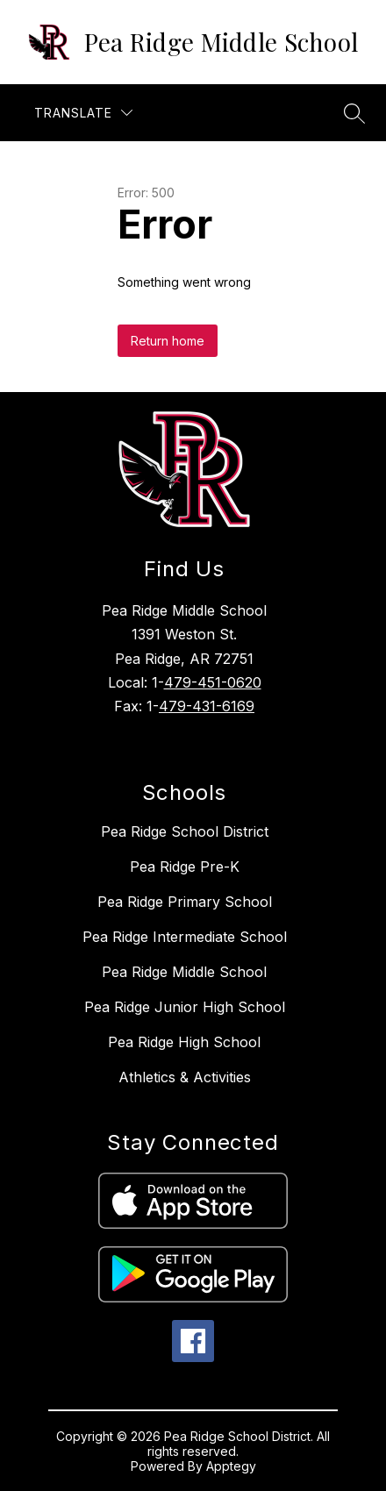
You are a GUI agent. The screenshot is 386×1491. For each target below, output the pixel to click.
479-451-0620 (212, 682)
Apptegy (231, 1466)
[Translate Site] (83, 113)
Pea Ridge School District (184, 831)
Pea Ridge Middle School (184, 972)
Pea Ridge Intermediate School (184, 936)
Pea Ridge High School (184, 1042)
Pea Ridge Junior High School (184, 1007)
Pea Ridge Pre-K (184, 866)
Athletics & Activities (184, 1077)
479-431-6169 (206, 706)
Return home (167, 340)
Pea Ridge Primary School (184, 901)
